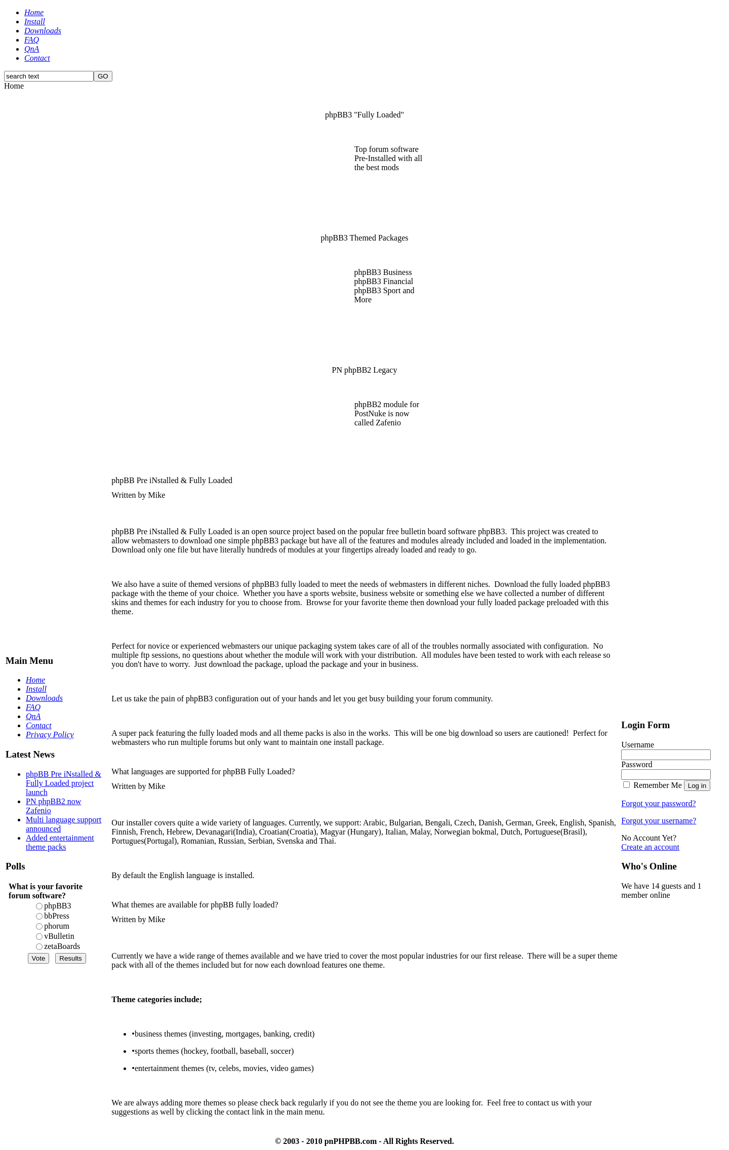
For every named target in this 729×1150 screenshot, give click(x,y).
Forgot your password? (658, 803)
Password (636, 764)
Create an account (650, 847)
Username (637, 744)
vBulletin (59, 936)
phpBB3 (57, 905)
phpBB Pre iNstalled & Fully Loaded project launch (63, 783)
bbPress (56, 915)
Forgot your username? (658, 820)
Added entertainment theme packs (60, 842)
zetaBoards (62, 946)
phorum (56, 926)
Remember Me (657, 785)
